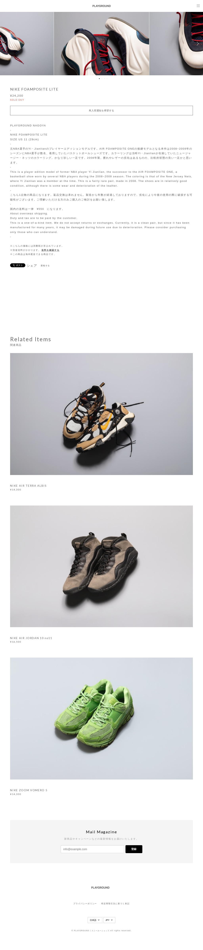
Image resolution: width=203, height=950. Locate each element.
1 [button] (96, 78)
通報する (45, 265)
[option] (101, 43)
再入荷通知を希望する (101, 110)
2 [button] (99, 78)
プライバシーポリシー (85, 903)
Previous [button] (6, 44)
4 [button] (104, 78)
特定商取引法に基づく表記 (115, 903)
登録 (133, 849)
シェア (32, 265)
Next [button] (197, 44)
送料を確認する (50, 250)
